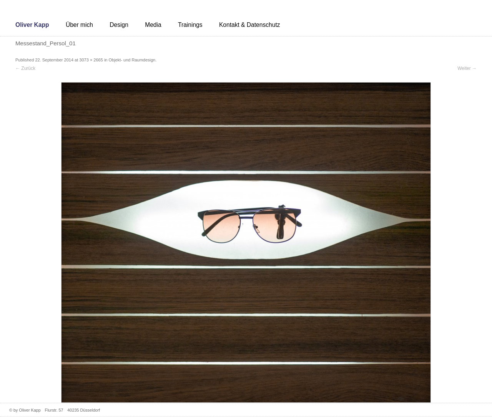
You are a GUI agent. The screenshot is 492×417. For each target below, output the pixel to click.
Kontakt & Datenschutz (249, 25)
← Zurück (25, 68)
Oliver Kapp (32, 25)
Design (119, 25)
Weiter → (467, 68)
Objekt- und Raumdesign (132, 60)
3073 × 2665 (91, 60)
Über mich (79, 25)
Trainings (190, 25)
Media (153, 25)
